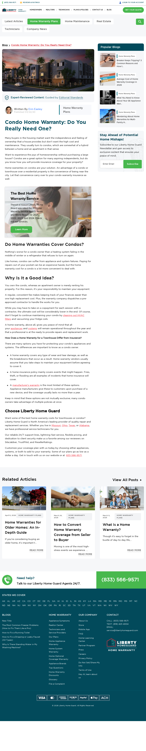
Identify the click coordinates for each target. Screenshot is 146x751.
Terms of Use (85, 670)
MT (130, 601)
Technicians (12, 29)
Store (81, 625)
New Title (6, 621)
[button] (7, 580)
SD (69, 605)
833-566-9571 (74, 455)
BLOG (109, 10)
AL (8, 601)
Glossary (53, 679)
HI (58, 601)
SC (64, 605)
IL (71, 601)
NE (8, 605)
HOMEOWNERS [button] (36, 10)
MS (125, 601)
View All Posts (125, 480)
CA (23, 601)
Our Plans (53, 637)
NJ (19, 605)
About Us (83, 621)
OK (45, 605)
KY (84, 601)
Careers (82, 654)
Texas (72, 425)
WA (99, 605)
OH (39, 605)
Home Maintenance (77, 21)
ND (3, 605)
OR (50, 605)
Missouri (56, 425)
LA (89, 601)
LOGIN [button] (133, 2)
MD (100, 601)
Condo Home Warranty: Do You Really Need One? (41, 45)
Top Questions (56, 668)
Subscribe (132, 164)
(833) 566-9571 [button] (10, 2)
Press (81, 650)
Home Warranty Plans (44, 21)
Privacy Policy (85, 658)
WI (105, 605)
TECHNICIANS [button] (64, 10)
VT (94, 605)
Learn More (21, 229)
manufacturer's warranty (25, 385)
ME (105, 601)
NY (34, 605)
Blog (5, 45)
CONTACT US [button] (97, 10)
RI (60, 605)
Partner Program (87, 645)
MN (115, 601)
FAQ (81, 634)
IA (63, 601)
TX (79, 605)
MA (94, 601)
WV (110, 605)
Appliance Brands (57, 663)
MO (120, 601)
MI (110, 601)
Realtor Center (56, 625)
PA (55, 605)
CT (34, 601)
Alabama (84, 425)
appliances (16, 329)
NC (135, 601)
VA (89, 605)
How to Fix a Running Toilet (16, 633)
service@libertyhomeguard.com (122, 630)
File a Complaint (57, 684)
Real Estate (104, 21)
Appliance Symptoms (59, 621)
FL (49, 601)
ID (67, 601)
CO (29, 601)
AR (13, 601)
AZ (18, 601)
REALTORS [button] (50, 10)
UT (83, 605)
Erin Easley (35, 109)
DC (38, 601)
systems (32, 329)
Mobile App (84, 629)
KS (79, 601)
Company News (37, 29)
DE (44, 601)
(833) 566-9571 (120, 580)
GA (53, 601)
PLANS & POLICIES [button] (81, 10)
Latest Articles (14, 21)
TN (74, 605)
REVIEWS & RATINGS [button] (31, 2)
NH (13, 605)
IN (75, 601)
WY (116, 605)
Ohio (64, 425)
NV (29, 605)
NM (24, 605)
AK (3, 601)
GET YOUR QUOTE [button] (133, 10)
